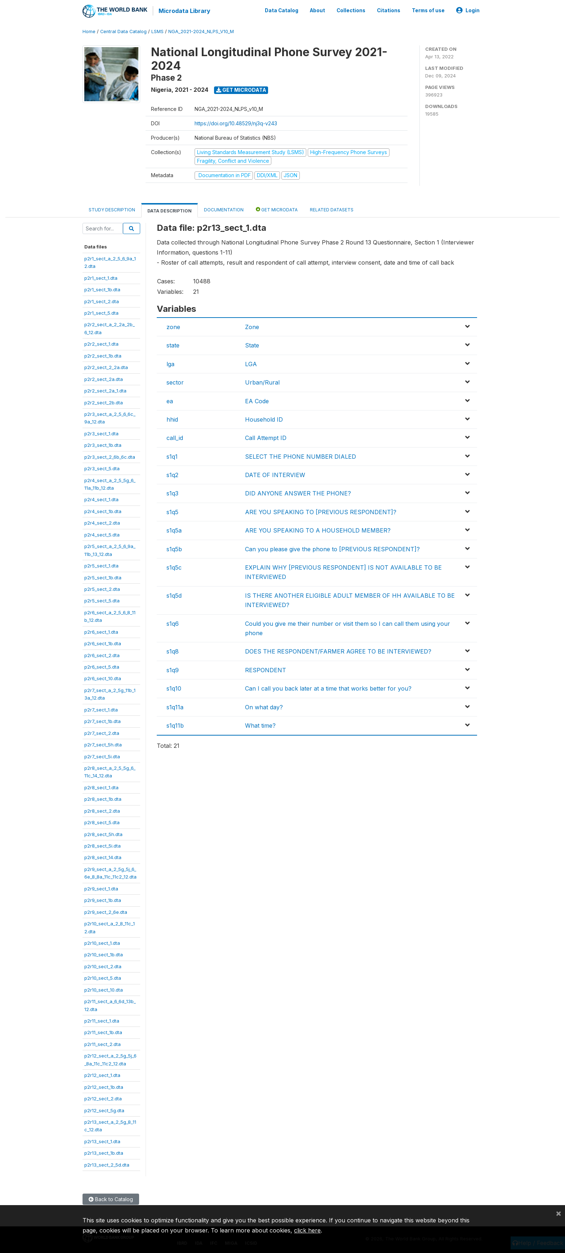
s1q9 (172, 669)
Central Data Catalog (123, 30)
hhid (172, 418)
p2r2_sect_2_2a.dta (106, 366)
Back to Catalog (111, 1198)
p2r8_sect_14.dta (102, 856)
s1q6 (172, 622)
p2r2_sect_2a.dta (103, 378)
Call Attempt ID (265, 436)
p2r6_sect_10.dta (102, 678)
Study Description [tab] (112, 208)
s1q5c (174, 566)
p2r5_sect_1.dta (101, 564)
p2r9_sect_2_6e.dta (105, 911)
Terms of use (428, 10)
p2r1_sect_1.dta (100, 277)
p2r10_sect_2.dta (102, 965)
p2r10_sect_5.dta (102, 977)
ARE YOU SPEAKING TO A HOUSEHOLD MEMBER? (318, 529)
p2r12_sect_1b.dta (103, 1086)
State (252, 344)
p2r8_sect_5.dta (102, 821)
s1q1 (172, 455)
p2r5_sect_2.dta (102, 588)
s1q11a (174, 706)
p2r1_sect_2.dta (101, 300)
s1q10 (173, 687)
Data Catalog (281, 10)
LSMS (157, 30)
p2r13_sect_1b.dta (103, 1152)
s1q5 (172, 511)
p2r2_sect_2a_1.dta (105, 389)
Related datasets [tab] (331, 208)
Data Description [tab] (169, 209)
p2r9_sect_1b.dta (102, 899)
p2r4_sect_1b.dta (102, 510)
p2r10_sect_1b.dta (103, 954)
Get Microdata (241, 89)
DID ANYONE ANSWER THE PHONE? (298, 492)
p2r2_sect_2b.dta (103, 401)
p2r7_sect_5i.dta (102, 755)
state (172, 344)
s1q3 (172, 492)
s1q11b (175, 724)
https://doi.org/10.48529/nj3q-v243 (236, 122)
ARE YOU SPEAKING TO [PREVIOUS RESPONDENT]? (320, 511)
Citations (388, 10)
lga (170, 363)
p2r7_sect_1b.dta (102, 720)
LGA (251, 363)
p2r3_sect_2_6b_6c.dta (109, 456)
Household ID (264, 418)
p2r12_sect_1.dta (102, 1074)
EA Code (257, 400)
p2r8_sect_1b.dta (102, 798)
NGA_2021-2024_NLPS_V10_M (201, 30)
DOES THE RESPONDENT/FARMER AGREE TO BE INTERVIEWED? (338, 650)
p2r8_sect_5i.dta (102, 845)
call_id (174, 436)
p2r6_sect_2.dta (102, 654)
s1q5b (174, 548)
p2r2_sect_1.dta (101, 343)
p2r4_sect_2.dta (102, 522)
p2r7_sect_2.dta (101, 732)
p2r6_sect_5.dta (101, 666)
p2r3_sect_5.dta (102, 467)
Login (468, 10)
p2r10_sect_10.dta (103, 989)
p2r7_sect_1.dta (101, 708)
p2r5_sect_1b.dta (102, 576)
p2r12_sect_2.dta (103, 1097)
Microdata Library (183, 10)
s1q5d (174, 594)
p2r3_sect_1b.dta (102, 444)
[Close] (558, 1213)
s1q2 (172, 473)
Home (89, 30)
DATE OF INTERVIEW (275, 473)
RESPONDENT (265, 669)
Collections (351, 10)
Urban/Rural (262, 381)
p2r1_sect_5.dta (101, 312)
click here (307, 1230)
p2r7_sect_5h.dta (103, 743)
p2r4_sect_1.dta (101, 499)
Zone (252, 325)
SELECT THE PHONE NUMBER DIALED (300, 455)
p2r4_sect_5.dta (102, 533)
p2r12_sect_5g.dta (104, 1109)
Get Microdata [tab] (277, 208)
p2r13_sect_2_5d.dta (106, 1164)
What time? (260, 724)
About (317, 10)
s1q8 (172, 650)
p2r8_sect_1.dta (101, 786)
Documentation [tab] (224, 208)
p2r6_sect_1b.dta (102, 642)
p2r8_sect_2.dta (102, 810)
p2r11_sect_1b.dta (103, 1031)
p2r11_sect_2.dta (102, 1043)
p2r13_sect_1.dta (102, 1140)
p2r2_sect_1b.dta (102, 355)
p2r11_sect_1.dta (101, 1020)
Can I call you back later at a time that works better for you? (328, 687)
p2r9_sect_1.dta (101, 887)
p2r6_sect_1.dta (101, 631)
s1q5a (174, 529)
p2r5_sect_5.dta (102, 600)
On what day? (264, 706)
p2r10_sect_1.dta (102, 942)
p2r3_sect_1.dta (101, 432)
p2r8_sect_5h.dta (103, 833)
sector (175, 381)
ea (169, 400)
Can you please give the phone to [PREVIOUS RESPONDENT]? (332, 548)
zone (173, 325)
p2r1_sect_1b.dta (102, 288)
